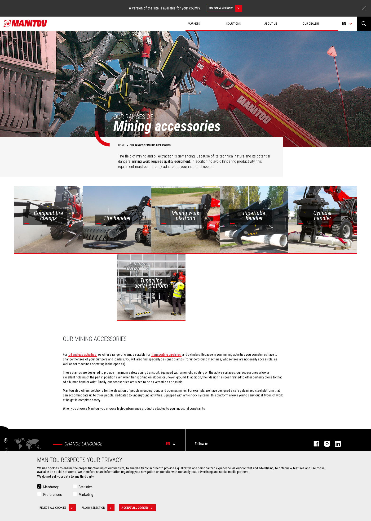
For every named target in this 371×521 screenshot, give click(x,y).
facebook (314, 444)
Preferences (52, 494)
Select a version (225, 8)
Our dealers (311, 23)
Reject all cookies (58, 507)
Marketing (86, 494)
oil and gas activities (82, 354)
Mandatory (51, 487)
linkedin (335, 444)
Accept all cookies (139, 507)
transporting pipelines (166, 354)
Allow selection (98, 507)
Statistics (86, 487)
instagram (324, 444)
